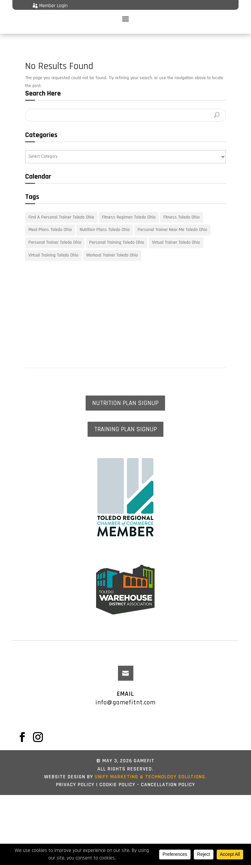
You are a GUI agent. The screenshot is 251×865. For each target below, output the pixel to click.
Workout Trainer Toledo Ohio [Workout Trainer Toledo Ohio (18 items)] (112, 247)
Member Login (53, 6)
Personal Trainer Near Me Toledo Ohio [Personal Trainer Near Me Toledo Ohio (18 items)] (172, 221)
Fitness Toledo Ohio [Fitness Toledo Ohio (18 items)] (181, 209)
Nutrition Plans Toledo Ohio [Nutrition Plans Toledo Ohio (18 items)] (105, 221)
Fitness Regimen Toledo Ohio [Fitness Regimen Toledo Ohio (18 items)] (129, 209)
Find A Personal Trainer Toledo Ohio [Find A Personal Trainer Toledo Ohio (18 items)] (61, 209)
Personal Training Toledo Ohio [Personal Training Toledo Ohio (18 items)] (116, 234)
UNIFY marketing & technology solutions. (150, 768)
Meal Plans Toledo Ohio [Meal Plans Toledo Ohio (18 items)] (50, 221)
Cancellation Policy (168, 776)
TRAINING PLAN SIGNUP (125, 420)
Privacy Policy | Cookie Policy (95, 776)
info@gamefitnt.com (125, 694)
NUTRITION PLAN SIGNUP (125, 394)
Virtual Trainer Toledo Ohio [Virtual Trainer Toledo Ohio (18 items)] (176, 234)
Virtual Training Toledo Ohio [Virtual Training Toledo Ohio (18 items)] (53, 247)
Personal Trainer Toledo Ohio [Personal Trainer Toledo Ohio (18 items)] (54, 234)
